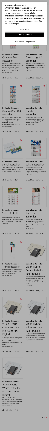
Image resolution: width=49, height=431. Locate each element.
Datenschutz (19, 41)
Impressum (30, 41)
